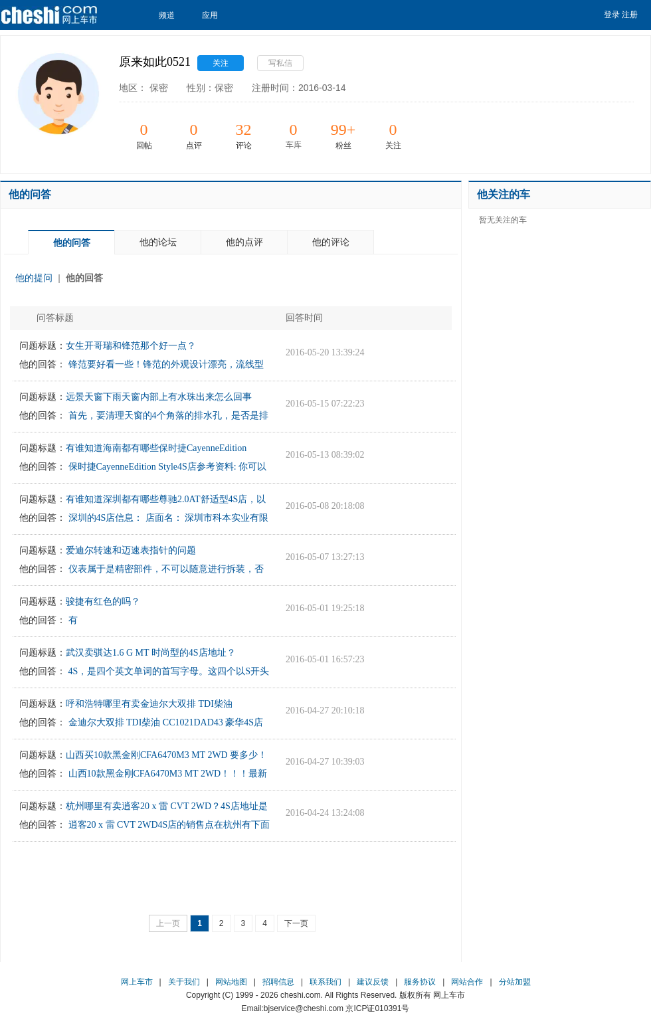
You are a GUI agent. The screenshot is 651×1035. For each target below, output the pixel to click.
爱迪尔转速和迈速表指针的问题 (131, 550)
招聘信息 (278, 982)
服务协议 (420, 982)
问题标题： (42, 346)
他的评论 (330, 241)
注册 (630, 14)
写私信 (280, 63)
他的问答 (71, 242)
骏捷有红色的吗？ (103, 602)
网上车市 (137, 982)
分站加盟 (515, 982)
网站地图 (231, 982)
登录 (612, 14)
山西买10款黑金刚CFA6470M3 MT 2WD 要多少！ (166, 755)
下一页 (296, 923)
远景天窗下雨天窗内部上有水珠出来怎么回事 (159, 397)
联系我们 (325, 982)
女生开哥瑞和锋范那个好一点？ (131, 346)
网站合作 (467, 982)
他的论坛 (158, 241)
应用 (213, 15)
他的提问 (33, 278)
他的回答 (84, 278)
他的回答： (42, 364)
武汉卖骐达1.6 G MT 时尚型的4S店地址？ (151, 653)
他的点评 (244, 241)
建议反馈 (373, 982)
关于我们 (184, 982)
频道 (170, 15)
